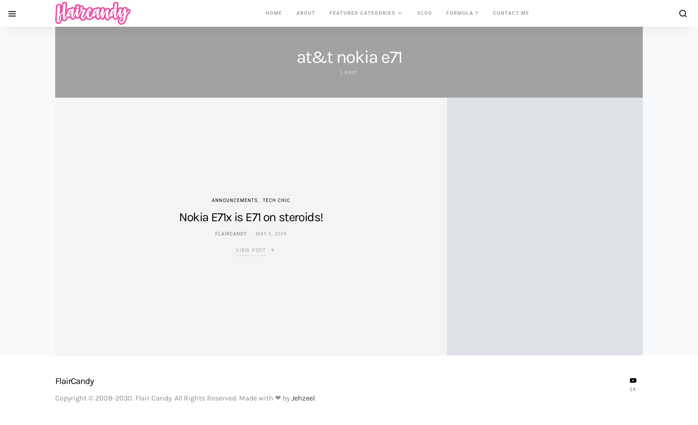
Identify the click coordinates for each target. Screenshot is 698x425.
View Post (251, 250)
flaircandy (231, 233)
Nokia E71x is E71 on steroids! (251, 217)
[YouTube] (633, 384)
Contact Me (511, 13)
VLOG (424, 13)
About (306, 13)
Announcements (235, 200)
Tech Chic (276, 200)
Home (274, 13)
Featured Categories (363, 13)
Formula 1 (462, 13)
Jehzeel (303, 398)
